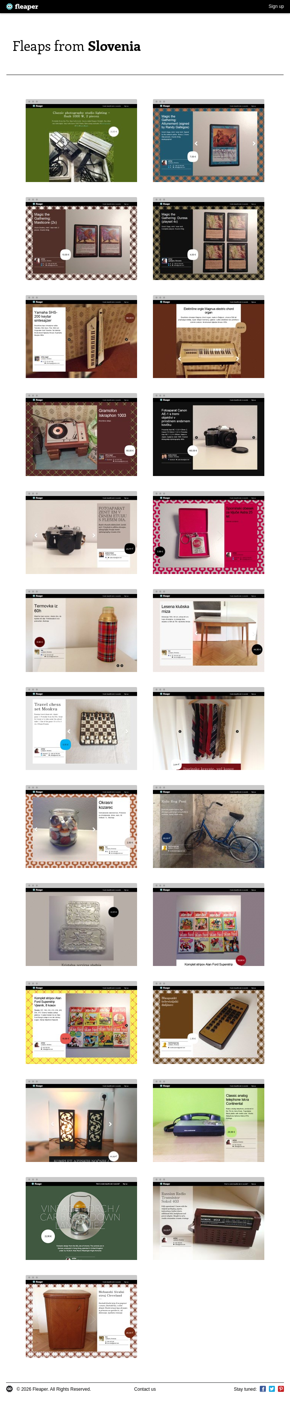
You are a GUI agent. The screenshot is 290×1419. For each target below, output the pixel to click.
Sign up (276, 6)
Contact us (145, 1389)
